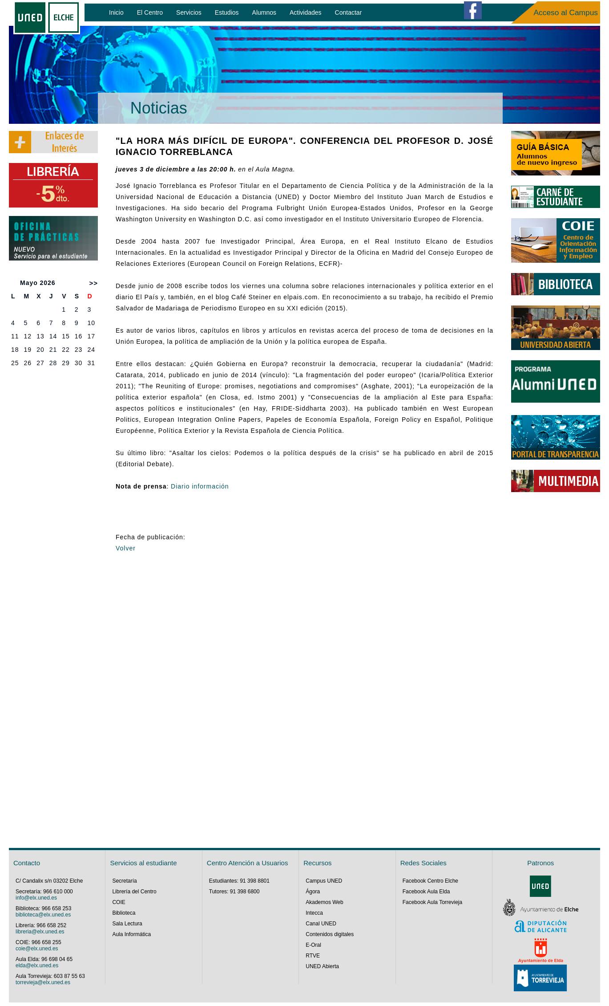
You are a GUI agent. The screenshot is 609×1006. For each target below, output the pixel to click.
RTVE (313, 956)
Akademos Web (324, 902)
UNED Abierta (322, 966)
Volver (126, 548)
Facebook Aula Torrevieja (433, 902)
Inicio (116, 12)
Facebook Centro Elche (430, 881)
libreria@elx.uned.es (40, 932)
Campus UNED (324, 881)
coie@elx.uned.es (37, 948)
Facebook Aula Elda (426, 891)
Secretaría (124, 881)
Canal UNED (321, 923)
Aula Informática (131, 934)
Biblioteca (123, 913)
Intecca (314, 913)
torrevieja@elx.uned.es (43, 982)
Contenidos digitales (330, 934)
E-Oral (313, 945)
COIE (118, 902)
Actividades (306, 12)
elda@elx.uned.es (37, 965)
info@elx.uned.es (36, 898)
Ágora (313, 891)
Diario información (200, 486)
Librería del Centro (134, 891)
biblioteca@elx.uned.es (43, 915)
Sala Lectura (127, 923)
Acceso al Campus (566, 12)
